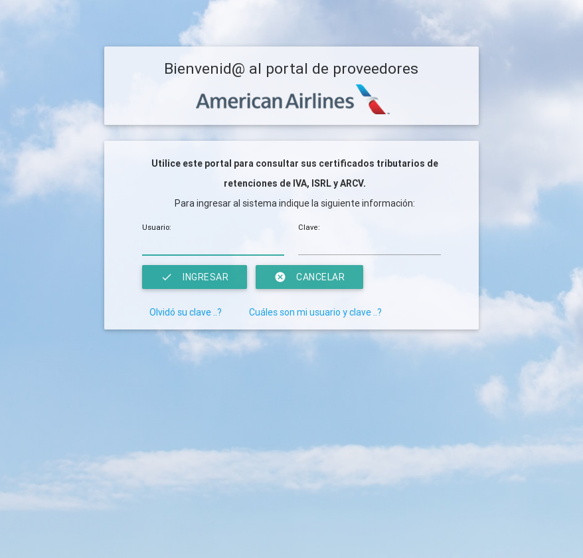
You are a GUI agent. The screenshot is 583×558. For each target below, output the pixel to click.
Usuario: (156, 227)
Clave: (309, 227)
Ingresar (194, 277)
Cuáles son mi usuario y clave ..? (315, 312)
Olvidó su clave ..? (185, 312)
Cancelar (309, 277)
